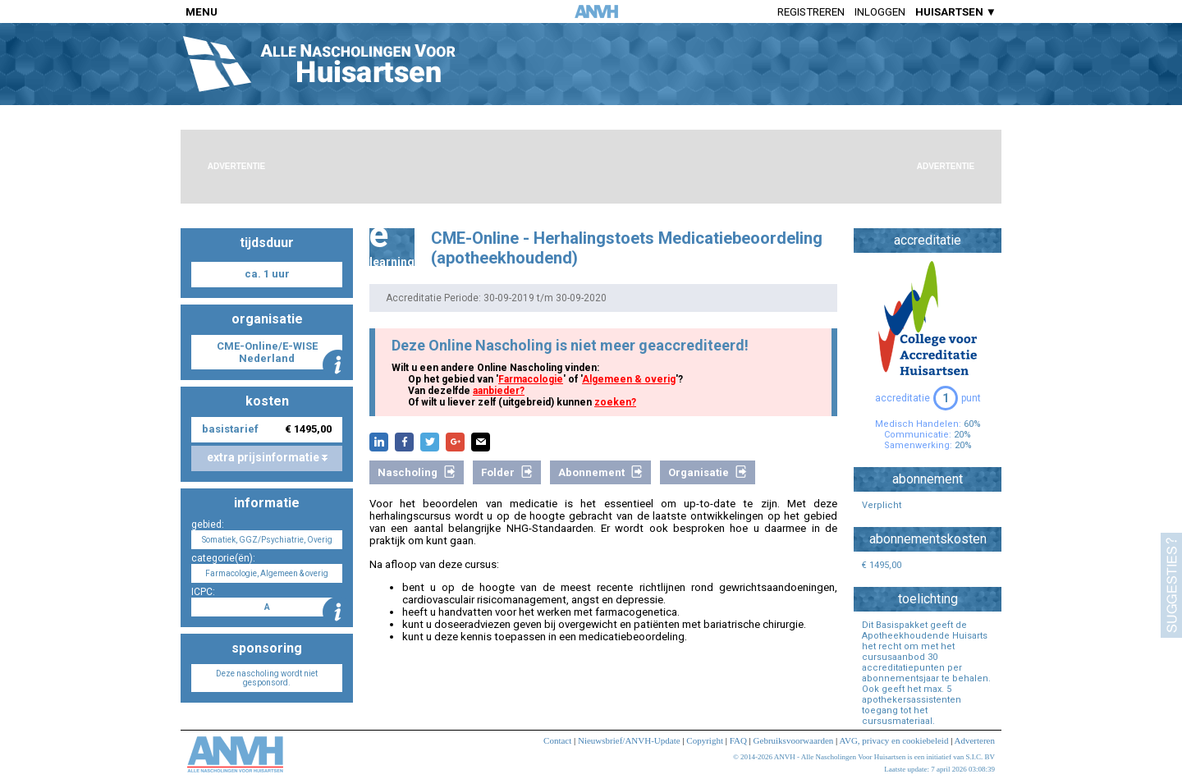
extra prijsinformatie (267, 457)
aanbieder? (499, 390)
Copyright (704, 740)
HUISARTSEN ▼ (955, 12)
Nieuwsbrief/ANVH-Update (629, 740)
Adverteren (975, 740)
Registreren (811, 12)
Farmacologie (530, 379)
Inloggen (879, 12)
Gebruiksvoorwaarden (794, 740)
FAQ (738, 740)
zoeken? (615, 402)
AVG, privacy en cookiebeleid (893, 740)
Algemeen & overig (629, 379)
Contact (557, 740)
